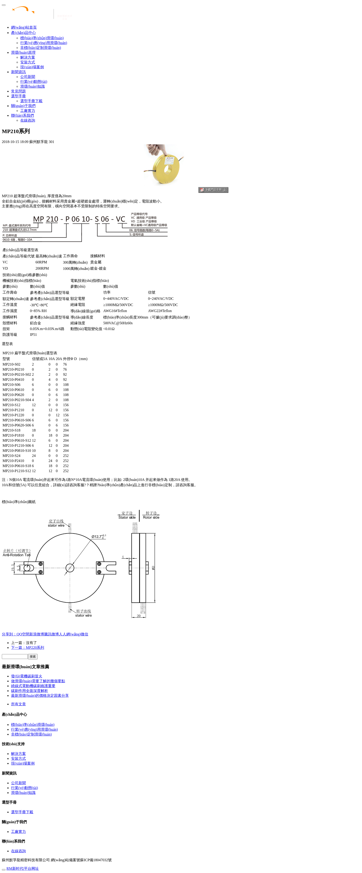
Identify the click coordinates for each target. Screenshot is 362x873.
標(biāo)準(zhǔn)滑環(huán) (42, 38)
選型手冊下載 (31, 101)
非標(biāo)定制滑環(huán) (40, 48)
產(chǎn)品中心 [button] (23, 33)
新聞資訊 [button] (18, 72)
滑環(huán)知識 (32, 86)
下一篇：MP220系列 (27, 648)
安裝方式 (27, 62)
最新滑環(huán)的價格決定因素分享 (40, 695)
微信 (84, 634)
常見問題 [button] (18, 91)
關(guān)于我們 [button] (23, 106)
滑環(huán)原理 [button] (23, 52)
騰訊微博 (51, 634)
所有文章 (18, 704)
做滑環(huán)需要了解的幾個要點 (38, 681)
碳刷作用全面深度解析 (29, 691)
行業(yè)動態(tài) (33, 81)
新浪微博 (36, 634)
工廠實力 (27, 111)
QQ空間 (23, 634)
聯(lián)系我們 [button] (22, 115)
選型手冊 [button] (18, 96)
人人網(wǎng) (70, 634)
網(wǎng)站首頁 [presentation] (24, 27)
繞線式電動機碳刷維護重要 (33, 686)
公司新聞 (27, 77)
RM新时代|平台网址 (22, 868)
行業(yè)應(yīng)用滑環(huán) (43, 43)
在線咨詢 (27, 120)
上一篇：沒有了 (24, 643)
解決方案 (27, 57)
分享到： (9, 634)
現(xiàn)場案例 (32, 67)
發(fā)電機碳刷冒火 (26, 676)
